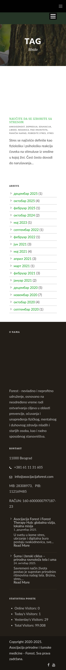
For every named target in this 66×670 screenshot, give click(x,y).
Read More (22, 545)
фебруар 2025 (25, 208)
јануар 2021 (23, 280)
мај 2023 (20, 222)
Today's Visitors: (27, 614)
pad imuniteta (39, 130)
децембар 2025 (26, 193)
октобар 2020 (24, 302)
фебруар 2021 (25, 273)
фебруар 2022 (25, 237)
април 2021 (23, 259)
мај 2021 (20, 251)
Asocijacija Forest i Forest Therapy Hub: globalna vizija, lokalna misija (35, 522)
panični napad (18, 133)
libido (13, 130)
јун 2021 (20, 244)
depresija (31, 126)
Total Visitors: (25, 625)
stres (50, 133)
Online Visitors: (26, 608)
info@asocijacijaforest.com (34, 476)
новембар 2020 (25, 295)
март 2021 (22, 266)
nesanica (23, 130)
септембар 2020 (26, 309)
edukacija (45, 126)
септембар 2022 (26, 230)
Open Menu (53, 16)
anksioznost (17, 126)
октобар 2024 (24, 215)
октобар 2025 (24, 201)
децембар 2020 (26, 288)
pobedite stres (37, 133)
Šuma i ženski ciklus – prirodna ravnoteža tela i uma (35, 557)
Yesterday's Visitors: (30, 619)
